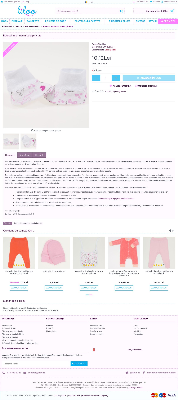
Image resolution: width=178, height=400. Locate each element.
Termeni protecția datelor (12, 331)
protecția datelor (136, 387)
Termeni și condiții (10, 337)
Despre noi (7, 325)
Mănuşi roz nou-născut (54, 271)
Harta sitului (51, 331)
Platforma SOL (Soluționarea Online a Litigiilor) (88, 395)
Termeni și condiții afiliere (13, 334)
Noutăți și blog (96, 331)
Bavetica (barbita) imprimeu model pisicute (89, 272)
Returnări (50, 328)
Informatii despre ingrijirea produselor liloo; (116, 199)
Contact (49, 325)
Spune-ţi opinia (119, 91)
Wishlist (137, 331)
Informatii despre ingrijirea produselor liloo (20, 343)
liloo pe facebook (135, 350)
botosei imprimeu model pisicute (28, 223)
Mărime (98, 70)
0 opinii (108, 91)
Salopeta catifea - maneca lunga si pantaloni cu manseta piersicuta (124, 273)
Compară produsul (147, 86)
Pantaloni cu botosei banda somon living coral (19, 272)
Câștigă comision (97, 328)
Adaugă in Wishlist (122, 86)
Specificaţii (25, 155)
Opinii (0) (39, 155)
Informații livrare (9, 328)
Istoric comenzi (140, 328)
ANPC (64, 395)
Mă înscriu (79, 364)
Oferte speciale (96, 334)
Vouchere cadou (97, 325)
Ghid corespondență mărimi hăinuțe (17, 340)
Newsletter (138, 334)
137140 (56, 395)
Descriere (10, 155)
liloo (104, 44)
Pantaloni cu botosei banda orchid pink (159, 272)
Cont (136, 325)
